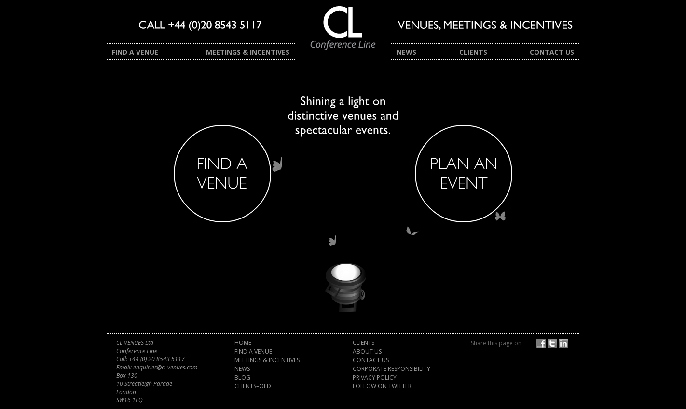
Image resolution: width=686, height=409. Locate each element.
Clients (473, 51)
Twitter (554, 343)
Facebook (543, 343)
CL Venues (343, 32)
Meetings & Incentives (247, 51)
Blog (242, 377)
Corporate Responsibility (391, 369)
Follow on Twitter (382, 386)
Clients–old (252, 386)
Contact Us (552, 51)
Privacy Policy (375, 377)
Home (242, 343)
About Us (367, 351)
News (406, 51)
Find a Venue (135, 51)
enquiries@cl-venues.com (165, 367)
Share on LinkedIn (565, 343)
